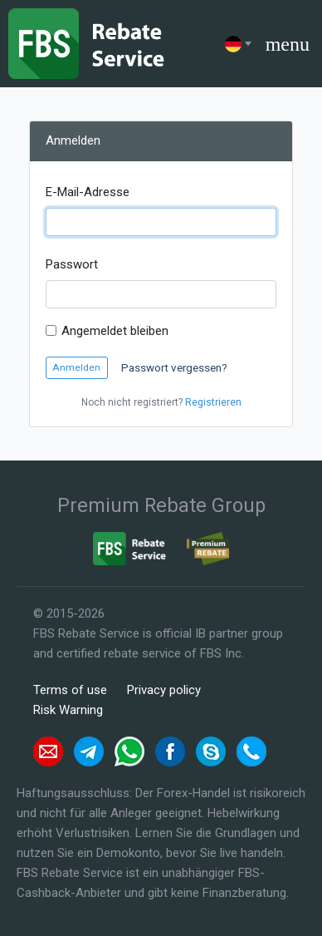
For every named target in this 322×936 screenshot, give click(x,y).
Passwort (72, 264)
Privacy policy (164, 689)
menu (288, 44)
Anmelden (76, 367)
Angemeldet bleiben (114, 330)
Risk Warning (68, 709)
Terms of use (70, 689)
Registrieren (213, 402)
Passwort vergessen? (174, 367)
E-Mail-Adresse (87, 192)
